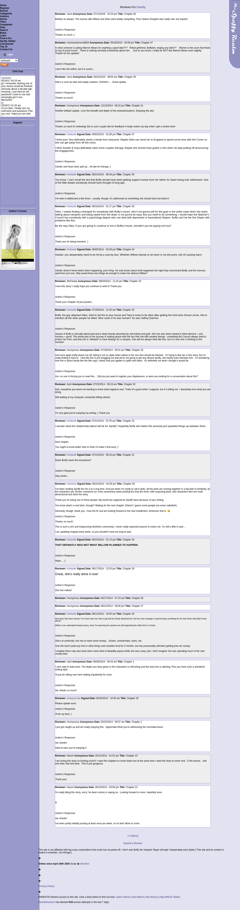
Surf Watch (138, 897)
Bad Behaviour (46, 902)
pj (2, 102)
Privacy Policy (46, 886)
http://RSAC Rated (170, 897)
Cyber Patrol (123, 897)
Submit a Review (132, 843)
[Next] (134, 835)
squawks (6, 78)
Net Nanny (152, 897)
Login (10, 54)
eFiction (84, 863)
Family (141, 7)
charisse (72, 483)
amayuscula (73, 698)
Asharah (71, 134)
